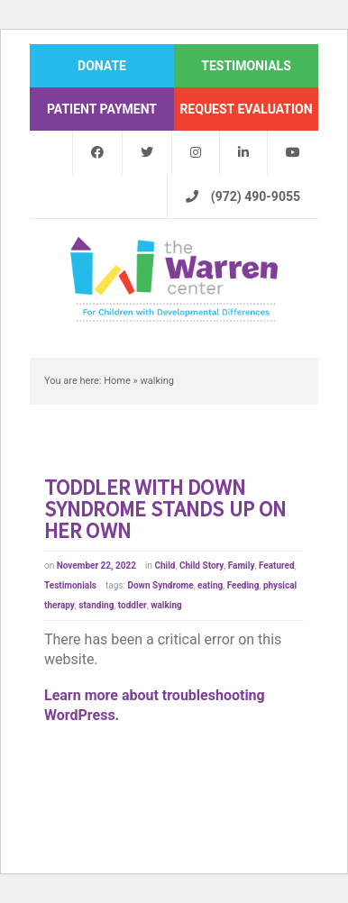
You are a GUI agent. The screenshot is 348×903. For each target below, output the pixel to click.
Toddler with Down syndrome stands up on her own (165, 508)
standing (96, 605)
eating (210, 585)
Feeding (243, 585)
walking (166, 605)
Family (241, 565)
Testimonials (70, 585)
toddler (132, 605)
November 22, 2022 (96, 565)
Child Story (201, 565)
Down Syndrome (160, 585)
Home (117, 381)
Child (164, 565)
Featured (277, 565)
